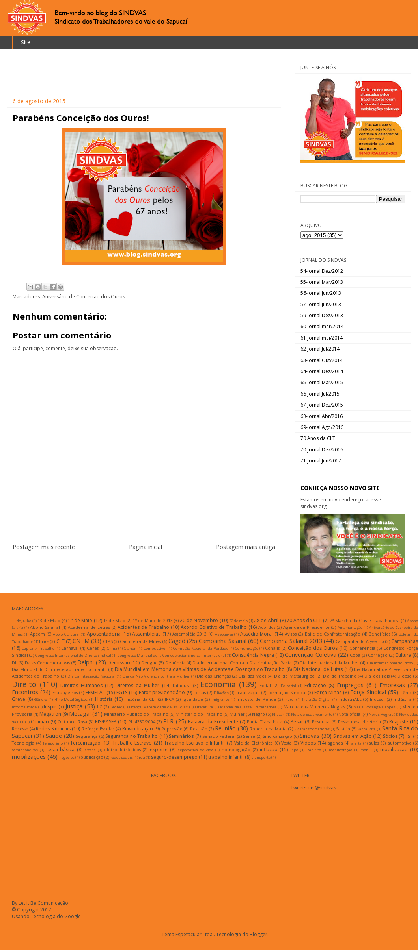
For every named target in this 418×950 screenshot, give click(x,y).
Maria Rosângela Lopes (374, 707)
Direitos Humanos (81, 685)
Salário (343, 729)
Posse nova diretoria (359, 722)
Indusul (377, 699)
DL (14, 662)
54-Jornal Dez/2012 (321, 271)
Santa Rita (367, 729)
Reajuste (398, 721)
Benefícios (379, 634)
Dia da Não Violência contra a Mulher (156, 676)
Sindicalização (277, 736)
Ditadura (182, 685)
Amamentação (350, 627)
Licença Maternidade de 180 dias (158, 707)
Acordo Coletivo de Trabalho (214, 627)
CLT (60, 641)
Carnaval (70, 648)
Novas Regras (381, 714)
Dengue (149, 662)
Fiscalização (247, 692)
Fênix (406, 692)
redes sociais (121, 757)
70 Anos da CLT (317, 438)
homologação (236, 749)
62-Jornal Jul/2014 (320, 349)
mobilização (394, 749)
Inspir (50, 706)
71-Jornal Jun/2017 (320, 460)
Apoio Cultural (66, 634)
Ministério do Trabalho (198, 714)
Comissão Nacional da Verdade (200, 648)
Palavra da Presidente (213, 721)
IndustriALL (350, 699)
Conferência (362, 648)
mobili (366, 749)
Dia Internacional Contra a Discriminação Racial (242, 662)
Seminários (181, 736)
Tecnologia (23, 743)
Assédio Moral (256, 633)
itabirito (313, 749)
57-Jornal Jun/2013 (320, 304)
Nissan (278, 714)
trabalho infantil (226, 757)
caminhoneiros (25, 749)
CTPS (108, 641)
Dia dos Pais (376, 676)
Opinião (40, 721)
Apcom (37, 634)
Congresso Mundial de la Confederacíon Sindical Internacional (172, 655)
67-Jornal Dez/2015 (321, 404)
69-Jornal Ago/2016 (321, 427)
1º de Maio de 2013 (153, 620)
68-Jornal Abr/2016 (321, 416)
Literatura (204, 707)
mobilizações (29, 756)
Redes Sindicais (53, 728)
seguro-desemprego (174, 757)
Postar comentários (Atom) (153, 566)
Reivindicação (137, 728)
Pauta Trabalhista (264, 722)
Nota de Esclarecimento (311, 714)
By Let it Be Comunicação (40, 903)
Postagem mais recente (44, 547)
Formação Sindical (286, 692)
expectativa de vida (196, 749)
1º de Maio (114, 620)
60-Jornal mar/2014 (321, 326)
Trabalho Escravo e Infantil (194, 742)
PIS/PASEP (105, 721)
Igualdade (193, 699)
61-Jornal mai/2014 (321, 338)
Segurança (87, 736)
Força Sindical (368, 692)
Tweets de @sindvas (313, 787)
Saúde (54, 735)
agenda (335, 743)
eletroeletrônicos (122, 749)
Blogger (258, 934)
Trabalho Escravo (132, 742)
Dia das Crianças (214, 676)
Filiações (221, 692)
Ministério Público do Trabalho (136, 714)
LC (99, 707)
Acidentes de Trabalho (143, 627)
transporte (261, 757)
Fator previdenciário (162, 692)
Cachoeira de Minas (140, 641)
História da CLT (140, 699)
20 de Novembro (199, 620)
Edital (265, 685)
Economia (218, 684)
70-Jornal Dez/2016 (321, 449)
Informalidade (24, 707)
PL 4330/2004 (141, 722)
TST (409, 736)
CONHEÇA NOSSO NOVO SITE (340, 488)
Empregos (350, 685)
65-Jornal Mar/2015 (321, 382)
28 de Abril (266, 620)
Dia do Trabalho (339, 676)
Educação (315, 685)
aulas (374, 743)
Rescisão (198, 729)
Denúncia (175, 662)
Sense (249, 736)
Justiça (73, 706)
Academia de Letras (89, 627)
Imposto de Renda (256, 699)
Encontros (25, 692)
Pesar (297, 721)
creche (90, 749)
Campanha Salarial (222, 641)
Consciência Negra (253, 655)
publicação (91, 757)
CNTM (81, 641)
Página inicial (145, 547)
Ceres (93, 648)
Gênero (40, 699)
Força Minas (327, 692)
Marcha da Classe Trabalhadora (248, 707)
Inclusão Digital (316, 699)
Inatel (289, 699)
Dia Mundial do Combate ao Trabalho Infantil (59, 669)
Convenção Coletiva (310, 654)
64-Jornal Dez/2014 (321, 371)
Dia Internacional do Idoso (390, 662)
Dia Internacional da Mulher (329, 662)
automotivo (400, 743)
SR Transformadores (312, 729)
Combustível (155, 648)
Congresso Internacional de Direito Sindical (73, 655)
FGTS (121, 692)
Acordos (266, 627)
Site (25, 42)
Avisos (291, 634)
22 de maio (238, 620)
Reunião (225, 728)
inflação (269, 749)
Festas (200, 692)
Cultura (403, 655)
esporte (159, 749)
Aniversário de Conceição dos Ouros (83, 296)
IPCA (169, 699)
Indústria (403, 699)
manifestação (340, 749)
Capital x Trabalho (38, 648)
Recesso (20, 729)
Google (72, 916)
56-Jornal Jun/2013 (320, 293)
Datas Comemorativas (47, 662)
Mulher (237, 714)
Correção (378, 655)
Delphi (85, 662)
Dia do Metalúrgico (294, 676)
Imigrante (220, 699)
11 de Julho (21, 620)
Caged (176, 641)
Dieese (404, 676)
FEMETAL (95, 692)
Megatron (50, 714)
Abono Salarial (45, 627)
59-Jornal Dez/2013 (321, 315)
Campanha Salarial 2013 (291, 641)
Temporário (53, 743)
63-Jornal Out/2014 (321, 360)
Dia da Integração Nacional (91, 676)
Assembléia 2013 (189, 634)
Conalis (272, 648)
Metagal (80, 713)
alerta (356, 743)
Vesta (286, 743)
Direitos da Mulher (137, 685)
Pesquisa (321, 722)
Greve (18, 699)
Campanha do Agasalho (360, 641)
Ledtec (116, 707)
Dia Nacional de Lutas (318, 669)
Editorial (288, 685)
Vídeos (308, 742)
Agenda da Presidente (306, 627)
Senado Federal (219, 736)
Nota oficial (350, 714)
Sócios (390, 736)
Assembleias (146, 633)
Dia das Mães (252, 676)
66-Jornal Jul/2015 (320, 393)
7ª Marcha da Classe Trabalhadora (365, 620)
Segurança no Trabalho (131, 736)
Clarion (130, 648)
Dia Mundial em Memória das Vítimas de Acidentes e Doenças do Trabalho (200, 669)
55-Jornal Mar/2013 (321, 282)
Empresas (392, 685)
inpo (294, 749)
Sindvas (309, 735)
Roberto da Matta (268, 729)
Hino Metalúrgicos (71, 699)
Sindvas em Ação (352, 736)
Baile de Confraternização (333, 634)
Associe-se (224, 634)
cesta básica (60, 749)
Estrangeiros (65, 692)
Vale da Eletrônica (253, 743)
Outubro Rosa (72, 722)
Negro (258, 714)
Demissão (119, 662)
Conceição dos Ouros (313, 648)
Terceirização (85, 742)
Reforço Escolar (98, 729)
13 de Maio (48, 620)
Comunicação (246, 648)
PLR (168, 721)
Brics (44, 641)
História (104, 699)
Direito (24, 684)
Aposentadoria (104, 633)
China (112, 648)
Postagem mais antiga (245, 547)
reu (142, 757)
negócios (67, 757)
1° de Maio (80, 620)
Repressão (172, 729)
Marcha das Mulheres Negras (314, 707)
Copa (355, 655)
